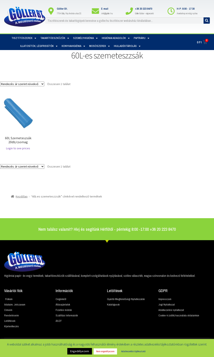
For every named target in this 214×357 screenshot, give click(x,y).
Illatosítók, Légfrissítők (38, 46)
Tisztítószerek (23, 38)
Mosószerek (99, 46)
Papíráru (141, 38)
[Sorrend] (22, 84)
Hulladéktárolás (127, 46)
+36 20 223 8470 (143, 8)
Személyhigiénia (85, 38)
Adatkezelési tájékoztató (133, 351)
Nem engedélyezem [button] (105, 351)
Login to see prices (18, 148)
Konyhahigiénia (73, 46)
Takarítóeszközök (54, 38)
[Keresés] (207, 20)
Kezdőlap (22, 196)
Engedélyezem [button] (79, 351)
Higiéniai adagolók (116, 38)
